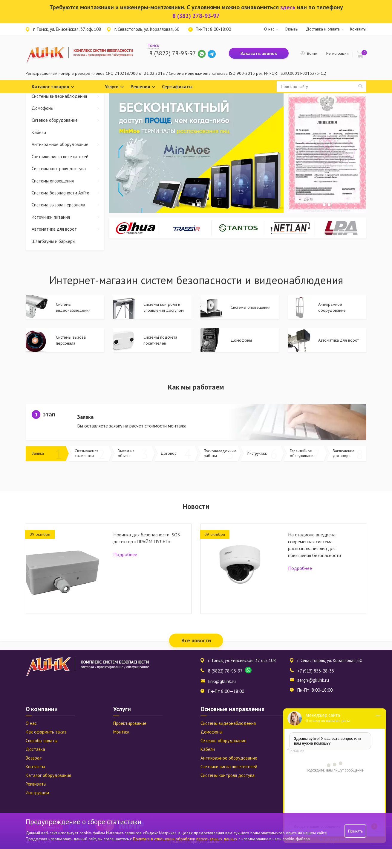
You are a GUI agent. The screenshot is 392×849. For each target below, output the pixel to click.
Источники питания (68, 217)
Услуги (114, 87)
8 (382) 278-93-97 (196, 16)
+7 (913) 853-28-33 (315, 671)
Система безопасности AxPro (68, 193)
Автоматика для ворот (68, 229)
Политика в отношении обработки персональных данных (185, 839)
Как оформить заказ (46, 732)
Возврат (34, 758)
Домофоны (68, 108)
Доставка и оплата (323, 29)
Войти (312, 53)
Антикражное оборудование (68, 144)
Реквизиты (36, 784)
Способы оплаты (41, 740)
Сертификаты (177, 86)
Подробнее (125, 554)
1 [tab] (193, 204)
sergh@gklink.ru (313, 680)
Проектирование (129, 723)
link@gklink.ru (222, 681)
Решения (143, 87)
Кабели (39, 132)
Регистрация (337, 53)
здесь (287, 7)
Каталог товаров (53, 87)
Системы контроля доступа (68, 168)
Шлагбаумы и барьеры (53, 241)
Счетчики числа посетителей (60, 156)
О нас (269, 29)
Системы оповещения (68, 181)
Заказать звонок (259, 53)
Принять (355, 831)
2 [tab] (198, 204)
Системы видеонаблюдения (68, 96)
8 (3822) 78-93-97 (172, 53)
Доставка (35, 749)
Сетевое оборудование (68, 120)
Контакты (358, 29)
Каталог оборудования (48, 775)
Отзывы (291, 29)
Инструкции (37, 792)
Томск (153, 45)
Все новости (196, 640)
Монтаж (121, 732)
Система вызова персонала (68, 205)
